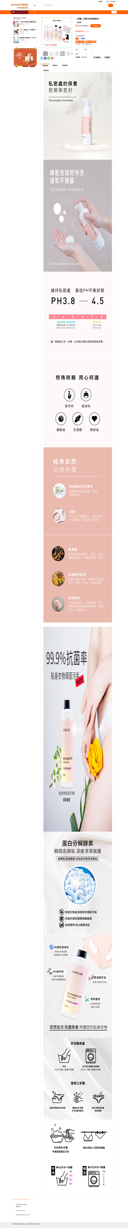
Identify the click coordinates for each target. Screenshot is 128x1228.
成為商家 (100, 1)
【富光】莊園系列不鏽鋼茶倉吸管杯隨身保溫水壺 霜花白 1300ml (28, 21)
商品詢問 (79, 22)
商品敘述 (45, 65)
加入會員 (113, 1)
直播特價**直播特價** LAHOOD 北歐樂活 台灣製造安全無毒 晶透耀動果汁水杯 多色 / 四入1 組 (28, 37)
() (115, 12)
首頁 (34, 12)
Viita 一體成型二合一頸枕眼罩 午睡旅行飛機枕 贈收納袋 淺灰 (28, 29)
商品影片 (55, 65)
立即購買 (107, 57)
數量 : (77, 54)
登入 (108, 1)
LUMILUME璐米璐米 (83, 25)
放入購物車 (97, 57)
